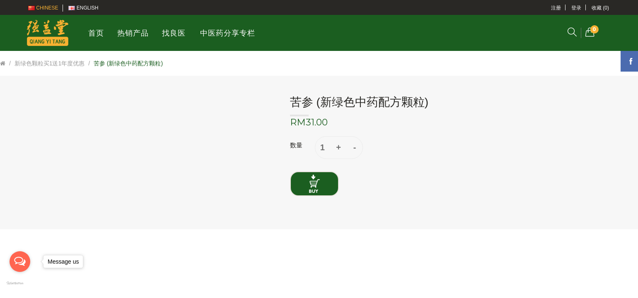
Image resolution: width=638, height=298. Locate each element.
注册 (556, 8)
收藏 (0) (600, 8)
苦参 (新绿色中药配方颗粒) (128, 63)
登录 (576, 8)
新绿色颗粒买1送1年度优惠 (50, 63)
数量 (296, 145)
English (83, 8)
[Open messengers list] (20, 261)
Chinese (43, 8)
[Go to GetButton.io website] (20, 283)
